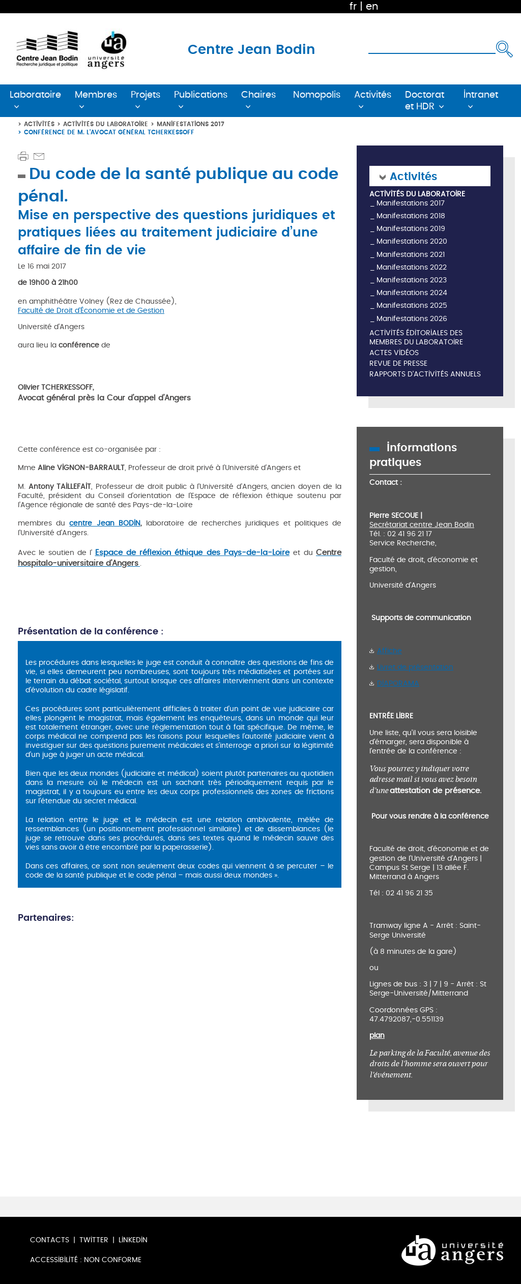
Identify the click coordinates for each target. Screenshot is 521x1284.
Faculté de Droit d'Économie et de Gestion (91, 310)
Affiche (389, 651)
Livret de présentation (415, 667)
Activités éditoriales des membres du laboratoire (416, 338)
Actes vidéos (394, 353)
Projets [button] (145, 95)
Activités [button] (372, 95)
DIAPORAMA (398, 683)
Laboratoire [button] (35, 95)
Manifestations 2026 (412, 318)
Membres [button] (96, 95)
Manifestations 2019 (411, 228)
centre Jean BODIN (104, 523)
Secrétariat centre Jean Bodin (421, 524)
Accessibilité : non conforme (85, 1259)
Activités (39, 124)
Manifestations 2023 (412, 280)
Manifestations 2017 (190, 124)
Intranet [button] (481, 95)
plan (377, 1035)
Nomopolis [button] (316, 95)
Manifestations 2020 (412, 241)
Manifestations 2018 (411, 216)
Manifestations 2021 (411, 254)
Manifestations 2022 (412, 267)
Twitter (93, 1240)
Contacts (49, 1240)
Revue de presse (398, 364)
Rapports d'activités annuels (425, 375)
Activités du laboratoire (105, 124)
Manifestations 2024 (412, 292)
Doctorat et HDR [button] (424, 100)
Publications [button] (200, 95)
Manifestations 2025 (412, 305)
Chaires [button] (258, 95)
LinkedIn (133, 1240)
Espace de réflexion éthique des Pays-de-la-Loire (192, 552)
